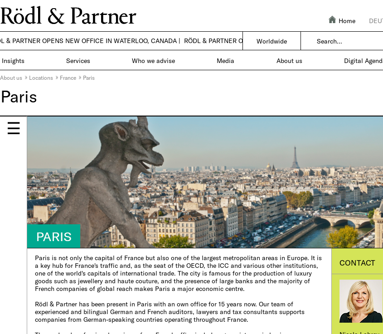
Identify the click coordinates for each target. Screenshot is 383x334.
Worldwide (272, 41)
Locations (41, 77)
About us (11, 77)
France (68, 77)
